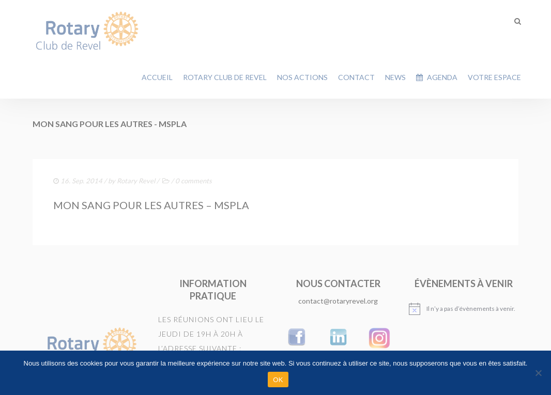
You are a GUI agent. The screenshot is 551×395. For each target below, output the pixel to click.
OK (278, 380)
